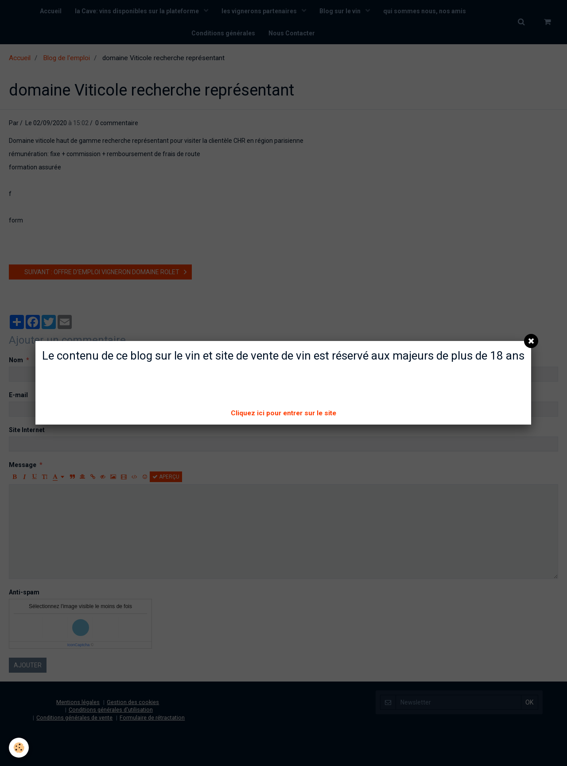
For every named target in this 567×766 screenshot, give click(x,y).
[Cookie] (19, 748)
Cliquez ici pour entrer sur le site (283, 413)
